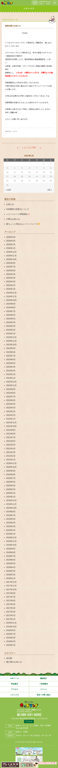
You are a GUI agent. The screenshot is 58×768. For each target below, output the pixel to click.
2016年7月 (11, 634)
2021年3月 (11, 452)
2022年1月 (11, 419)
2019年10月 (11, 508)
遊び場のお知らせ (14, 662)
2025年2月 (11, 285)
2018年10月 (11, 545)
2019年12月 (11, 500)
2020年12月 (11, 463)
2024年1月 (11, 334)
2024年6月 (11, 315)
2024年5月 (11, 319)
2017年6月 (11, 601)
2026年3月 (11, 241)
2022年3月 (11, 411)
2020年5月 (11, 482)
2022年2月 (11, 415)
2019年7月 (11, 515)
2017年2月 (11, 615)
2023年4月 (11, 367)
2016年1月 (11, 645)
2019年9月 (11, 512)
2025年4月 (11, 278)
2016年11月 (11, 623)
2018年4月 (11, 567)
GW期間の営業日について (17, 209)
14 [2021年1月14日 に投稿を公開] (37, 172)
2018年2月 (11, 575)
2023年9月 (11, 348)
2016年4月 (11, 641)
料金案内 (14, 684)
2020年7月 (11, 478)
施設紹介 (43, 678)
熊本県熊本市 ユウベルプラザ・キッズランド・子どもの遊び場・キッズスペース (7, 3)
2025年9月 (11, 263)
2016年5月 (11, 638)
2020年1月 (11, 497)
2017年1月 (11, 619)
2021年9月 (11, 430)
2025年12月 (11, 252)
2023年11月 (11, 341)
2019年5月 (11, 519)
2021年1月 (11, 460)
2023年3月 (11, 371)
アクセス (14, 689)
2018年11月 (11, 541)
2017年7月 (11, 597)
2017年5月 (11, 604)
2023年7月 (11, 356)
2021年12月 (11, 422)
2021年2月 (11, 456)
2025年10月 (11, 259)
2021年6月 (11, 441)
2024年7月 (11, 311)
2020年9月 (11, 471)
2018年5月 (11, 563)
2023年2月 (11, 374)
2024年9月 (11, 304)
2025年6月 (11, 270)
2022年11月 (11, 385)
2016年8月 (11, 630)
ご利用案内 (43, 684)
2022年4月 (11, 408)
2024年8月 (11, 307)
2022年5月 (11, 404)
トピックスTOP (29, 148)
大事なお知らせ (13, 219)
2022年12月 (11, 382)
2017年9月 (11, 593)
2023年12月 (11, 337)
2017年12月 (11, 582)
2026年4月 (11, 237)
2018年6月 (11, 560)
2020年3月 (11, 489)
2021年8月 (11, 434)
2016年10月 (11, 627)
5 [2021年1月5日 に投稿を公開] (21, 168)
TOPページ (14, 678)
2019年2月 (11, 530)
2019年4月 (11, 523)
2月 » (50, 190)
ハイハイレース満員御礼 (18, 214)
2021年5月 (11, 445)
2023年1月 (11, 378)
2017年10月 (11, 589)
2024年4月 (11, 322)
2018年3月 (11, 571)
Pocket (24, 33)
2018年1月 (11, 578)
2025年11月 (11, 256)
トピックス (14, 695)
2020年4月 (11, 486)
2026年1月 (11, 248)
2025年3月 (11, 282)
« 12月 (8, 190)
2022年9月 (11, 389)
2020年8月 (11, 474)
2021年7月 (11, 437)
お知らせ (10, 204)
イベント (43, 689)
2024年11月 (11, 296)
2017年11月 (11, 586)
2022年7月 (11, 397)
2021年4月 (11, 449)
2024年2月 (11, 330)
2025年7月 (11, 267)
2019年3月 (11, 526)
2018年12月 (11, 537)
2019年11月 (11, 504)
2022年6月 (11, 400)
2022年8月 (11, 393)
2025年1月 (11, 289)
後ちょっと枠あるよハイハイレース (23, 224)
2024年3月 (11, 326)
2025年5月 (11, 274)
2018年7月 (11, 556)
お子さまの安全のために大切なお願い (47, 763)
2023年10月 (11, 345)
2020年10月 (11, 467)
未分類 (9, 658)
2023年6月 (11, 359)
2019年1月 (11, 534)
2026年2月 (11, 244)
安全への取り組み (43, 695)
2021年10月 (11, 426)
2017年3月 (11, 612)
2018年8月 (11, 552)
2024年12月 (11, 293)
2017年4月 (11, 608)
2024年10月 (11, 300)
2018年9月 (11, 549)
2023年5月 (11, 363)
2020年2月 (11, 493)
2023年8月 (11, 352)
